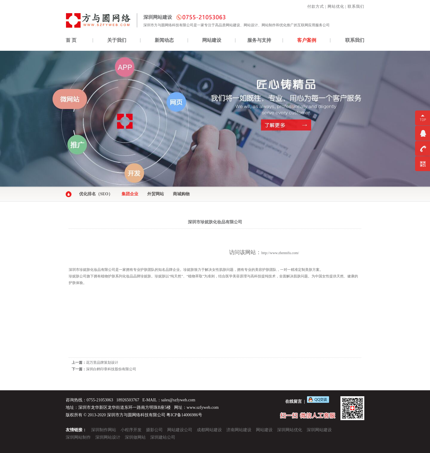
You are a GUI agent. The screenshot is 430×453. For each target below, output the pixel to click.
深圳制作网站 (103, 430)
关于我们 (116, 40)
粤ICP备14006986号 (184, 415)
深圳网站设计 (107, 437)
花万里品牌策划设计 (102, 362)
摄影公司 (154, 430)
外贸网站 (155, 194)
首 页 (71, 40)
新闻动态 (164, 40)
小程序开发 (131, 430)
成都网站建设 (209, 430)
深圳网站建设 (319, 430)
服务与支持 (259, 40)
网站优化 (336, 6)
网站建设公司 (179, 430)
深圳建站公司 (162, 437)
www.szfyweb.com (203, 407)
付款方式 (315, 6)
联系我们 (356, 6)
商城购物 (181, 194)
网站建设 (211, 40)
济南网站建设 (238, 430)
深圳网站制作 (78, 437)
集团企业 (130, 194)
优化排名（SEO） (96, 194)
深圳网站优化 (289, 430)
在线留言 (293, 401)
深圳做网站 (135, 437)
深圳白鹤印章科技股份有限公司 (111, 369)
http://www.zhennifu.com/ (280, 253)
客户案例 (306, 40)
